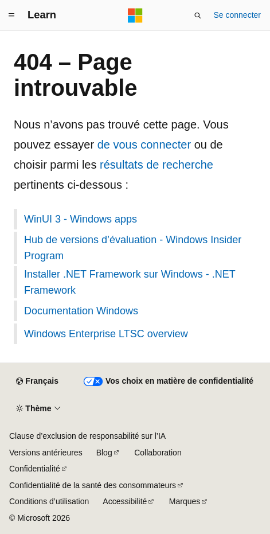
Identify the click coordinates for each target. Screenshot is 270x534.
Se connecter (237, 15)
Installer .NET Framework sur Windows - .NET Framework (130, 282)
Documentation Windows (81, 311)
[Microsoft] (135, 15)
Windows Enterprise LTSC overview (106, 334)
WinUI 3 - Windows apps (80, 219)
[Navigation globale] (11, 15)
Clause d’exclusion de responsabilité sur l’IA (87, 436)
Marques (184, 501)
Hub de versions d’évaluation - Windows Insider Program (132, 248)
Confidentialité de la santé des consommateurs (92, 485)
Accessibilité (125, 501)
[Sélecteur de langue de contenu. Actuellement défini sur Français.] (37, 381)
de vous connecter (144, 144)
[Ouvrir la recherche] (197, 15)
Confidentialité (34, 468)
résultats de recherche (156, 164)
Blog (104, 452)
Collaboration (158, 452)
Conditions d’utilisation (49, 501)
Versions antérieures (46, 452)
